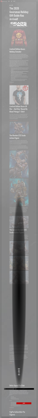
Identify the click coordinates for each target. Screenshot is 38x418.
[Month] (19, 389)
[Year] (9, 389)
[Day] (29, 389)
